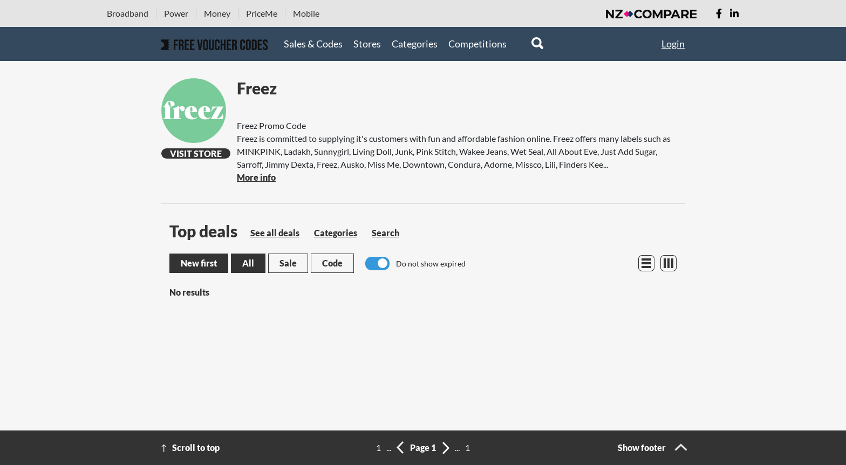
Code (332, 263)
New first (199, 263)
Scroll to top (196, 447)
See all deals (274, 233)
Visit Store (196, 153)
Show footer (642, 447)
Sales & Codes (313, 44)
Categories (415, 44)
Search (385, 233)
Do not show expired (431, 263)
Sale (288, 263)
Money (217, 13)
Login (673, 44)
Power (176, 13)
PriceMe (261, 13)
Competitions (477, 44)
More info (256, 177)
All (248, 263)
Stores (367, 44)
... (388, 447)
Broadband (127, 13)
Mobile (306, 13)
